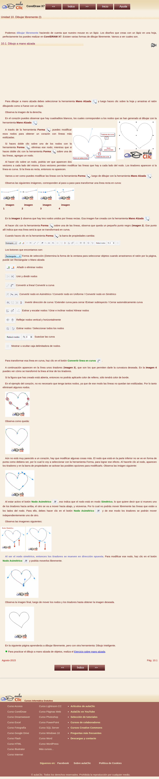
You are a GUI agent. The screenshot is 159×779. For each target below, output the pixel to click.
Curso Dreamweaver (18, 716)
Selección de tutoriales (84, 716)
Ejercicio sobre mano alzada (89, 651)
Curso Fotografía (16, 727)
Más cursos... (46, 749)
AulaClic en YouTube (83, 711)
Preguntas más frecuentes (86, 733)
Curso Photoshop (48, 716)
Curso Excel (14, 722)
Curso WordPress (49, 743)
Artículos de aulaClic (83, 706)
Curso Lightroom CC (50, 706)
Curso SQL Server (49, 727)
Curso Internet (15, 754)
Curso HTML (14, 743)
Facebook (63, 763)
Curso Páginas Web (50, 711)
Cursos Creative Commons (86, 727)
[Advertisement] (79, 73)
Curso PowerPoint (49, 722)
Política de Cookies (110, 763)
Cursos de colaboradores (85, 722)
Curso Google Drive (18, 733)
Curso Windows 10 (49, 733)
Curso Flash (14, 738)
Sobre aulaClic (82, 763)
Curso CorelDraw (16, 711)
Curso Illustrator (16, 749)
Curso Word (45, 738)
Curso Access (15, 706)
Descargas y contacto (83, 738)
